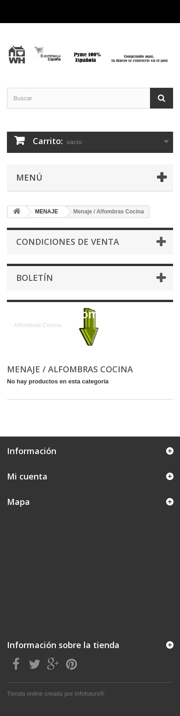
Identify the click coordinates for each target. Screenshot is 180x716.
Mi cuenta (27, 476)
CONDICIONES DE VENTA (67, 241)
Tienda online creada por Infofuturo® (55, 693)
